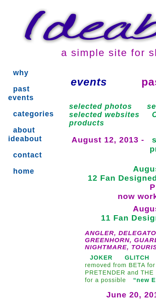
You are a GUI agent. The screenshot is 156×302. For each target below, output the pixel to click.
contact (27, 155)
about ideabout (25, 134)
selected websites (104, 114)
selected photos (100, 106)
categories (33, 114)
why (20, 73)
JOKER (101, 257)
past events (21, 93)
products (86, 123)
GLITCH (137, 257)
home (23, 171)
